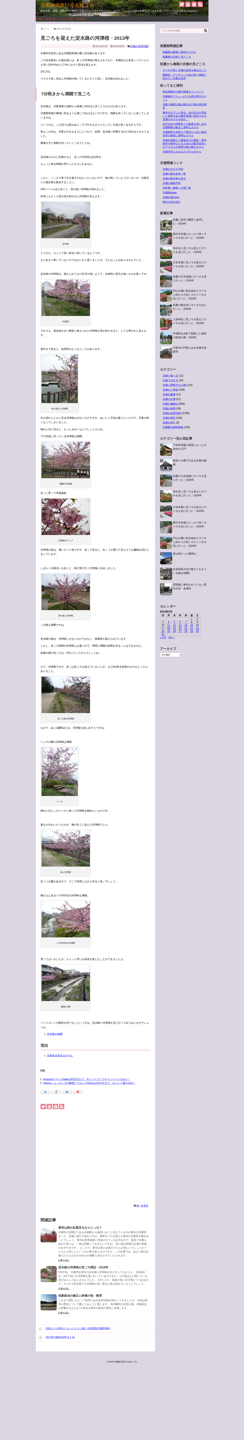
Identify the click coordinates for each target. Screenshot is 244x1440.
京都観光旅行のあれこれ (68, 5)
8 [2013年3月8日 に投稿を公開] (191, 622)
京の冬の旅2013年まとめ (56, 1337)
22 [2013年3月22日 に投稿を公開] (191, 628)
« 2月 (163, 637)
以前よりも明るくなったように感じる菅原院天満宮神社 (74, 1328)
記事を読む (64, 1260)
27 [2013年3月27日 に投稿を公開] (180, 631)
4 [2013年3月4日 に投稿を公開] (168, 622)
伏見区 (144, 1205)
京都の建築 (169, 394)
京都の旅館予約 (172, 183)
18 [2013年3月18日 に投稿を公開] (168, 628)
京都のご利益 (170, 389)
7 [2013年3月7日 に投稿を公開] (186, 622)
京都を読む (169, 422)
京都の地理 (169, 408)
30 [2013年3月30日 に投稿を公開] (197, 631)
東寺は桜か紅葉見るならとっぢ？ (80, 1227)
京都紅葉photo (171, 197)
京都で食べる (170, 375)
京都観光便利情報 (173, 427)
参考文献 (80, 18)
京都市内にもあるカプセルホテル (182, 151)
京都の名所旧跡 (139, 46)
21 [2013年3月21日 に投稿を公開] (185, 628)
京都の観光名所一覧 (174, 173)
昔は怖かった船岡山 (184, 553)
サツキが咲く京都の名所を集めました (185, 70)
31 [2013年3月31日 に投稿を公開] (162, 634)
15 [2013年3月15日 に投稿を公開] (191, 625)
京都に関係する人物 (174, 385)
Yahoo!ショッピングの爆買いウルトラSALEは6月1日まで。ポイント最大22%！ (89, 1083)
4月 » (171, 637)
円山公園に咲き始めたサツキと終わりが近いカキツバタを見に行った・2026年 (190, 294)
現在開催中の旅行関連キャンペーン (183, 91)
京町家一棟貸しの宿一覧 (177, 188)
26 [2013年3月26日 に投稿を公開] (174, 631)
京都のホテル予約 (173, 169)
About (40, 18)
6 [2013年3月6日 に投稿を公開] (180, 622)
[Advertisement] (95, 1157)
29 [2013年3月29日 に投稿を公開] (191, 631)
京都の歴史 (169, 417)
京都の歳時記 (170, 403)
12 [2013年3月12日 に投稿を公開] (174, 625)
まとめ (62, 18)
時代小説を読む (172, 202)
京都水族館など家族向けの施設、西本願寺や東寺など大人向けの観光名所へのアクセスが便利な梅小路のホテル (185, 143)
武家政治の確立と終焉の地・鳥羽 (80, 1295)
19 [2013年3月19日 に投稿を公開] (174, 628)
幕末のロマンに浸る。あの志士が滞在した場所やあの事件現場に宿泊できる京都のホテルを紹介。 (185, 116)
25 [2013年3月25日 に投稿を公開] (168, 631)
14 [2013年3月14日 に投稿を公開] (185, 625)
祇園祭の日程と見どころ (177, 56)
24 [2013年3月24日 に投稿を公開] (162, 631)
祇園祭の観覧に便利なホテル (179, 52)
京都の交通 (169, 399)
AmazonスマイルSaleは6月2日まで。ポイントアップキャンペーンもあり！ (86, 1079)
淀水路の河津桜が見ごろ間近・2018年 (83, 1267)
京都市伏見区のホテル (60, 1055)
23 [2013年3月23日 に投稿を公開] (197, 628)
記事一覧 (50, 18)
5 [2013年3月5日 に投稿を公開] (174, 622)
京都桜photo (170, 192)
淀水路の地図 (54, 1034)
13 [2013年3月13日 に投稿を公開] (180, 625)
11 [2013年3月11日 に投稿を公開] (168, 625)
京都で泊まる (170, 380)
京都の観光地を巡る (174, 178)
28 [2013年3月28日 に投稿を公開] (185, 631)
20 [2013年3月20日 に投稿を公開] (180, 628)
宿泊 (71, 18)
